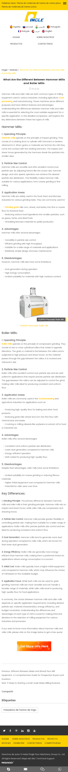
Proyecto (52, 739)
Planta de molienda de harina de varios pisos (39, 3)
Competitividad (53, 743)
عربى (36, 31)
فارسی (40, 26)
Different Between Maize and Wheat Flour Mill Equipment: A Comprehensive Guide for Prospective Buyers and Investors (33, 675)
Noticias (13, 70)
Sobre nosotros (45, 37)
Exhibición (19, 743)
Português (53, 26)
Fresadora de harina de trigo (20, 710)
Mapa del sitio (28, 758)
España (15, 26)
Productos (16, 43)
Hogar (16, 37)
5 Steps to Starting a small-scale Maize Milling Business (33, 683)
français (23, 31)
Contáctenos (45, 43)
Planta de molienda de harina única (19, 6)
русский (28, 26)
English (47, 31)
